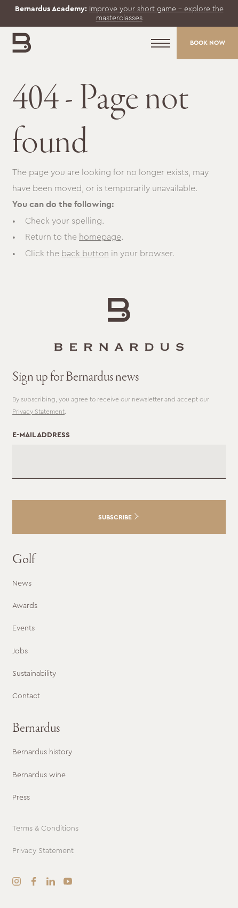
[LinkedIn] (50, 881)
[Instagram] (16, 881)
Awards (24, 605)
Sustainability (34, 673)
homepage (100, 237)
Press (21, 797)
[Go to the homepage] (119, 324)
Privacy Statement (38, 411)
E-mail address (41, 434)
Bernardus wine (39, 774)
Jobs (20, 650)
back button (85, 253)
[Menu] (161, 43)
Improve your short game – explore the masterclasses (156, 13)
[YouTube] (68, 881)
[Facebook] (33, 881)
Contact (26, 695)
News (21, 583)
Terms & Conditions (45, 828)
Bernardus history (42, 751)
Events (23, 627)
